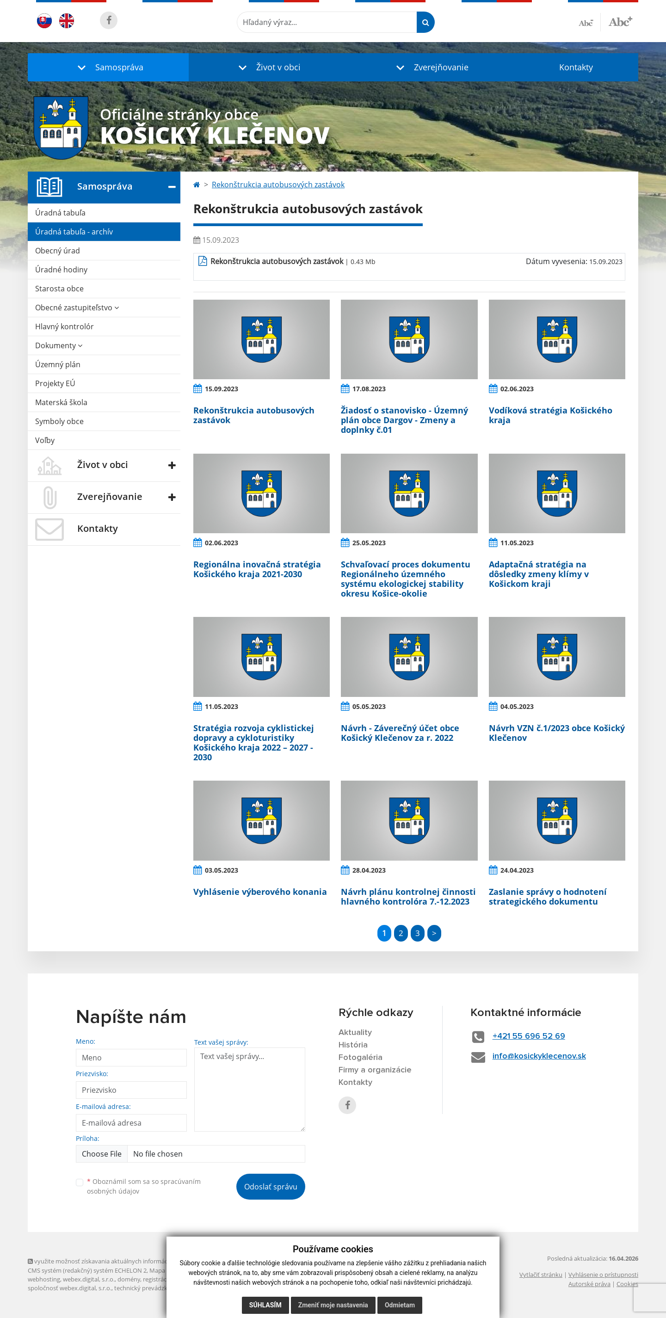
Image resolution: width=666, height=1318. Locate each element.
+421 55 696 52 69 (529, 1036)
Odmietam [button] (400, 1305)
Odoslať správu (270, 1187)
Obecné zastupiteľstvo (77, 307)
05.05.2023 (369, 706)
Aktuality (355, 1033)
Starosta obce (59, 288)
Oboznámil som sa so (144, 1186)
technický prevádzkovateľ (149, 1288)
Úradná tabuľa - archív (74, 232)
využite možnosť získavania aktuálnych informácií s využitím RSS (119, 1261)
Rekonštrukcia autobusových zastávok (278, 184)
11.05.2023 (517, 542)
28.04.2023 (369, 870)
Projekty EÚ (55, 383)
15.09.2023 (221, 388)
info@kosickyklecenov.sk (539, 1056)
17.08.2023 (369, 388)
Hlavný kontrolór (64, 326)
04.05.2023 (517, 706)
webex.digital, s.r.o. (89, 1279)
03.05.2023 (221, 870)
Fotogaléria (360, 1057)
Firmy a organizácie (375, 1070)
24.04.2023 (517, 870)
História (353, 1045)
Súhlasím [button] (265, 1305)
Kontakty (576, 67)
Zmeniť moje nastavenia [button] (333, 1305)
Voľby (45, 440)
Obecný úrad (57, 251)
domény (128, 1279)
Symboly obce (59, 421)
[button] (108, 67)
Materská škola (61, 402)
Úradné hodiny (61, 270)
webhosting (44, 1279)
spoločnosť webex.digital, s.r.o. (69, 1288)
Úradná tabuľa (60, 213)
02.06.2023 (517, 388)
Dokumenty (58, 345)
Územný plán (57, 364)
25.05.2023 (369, 542)
